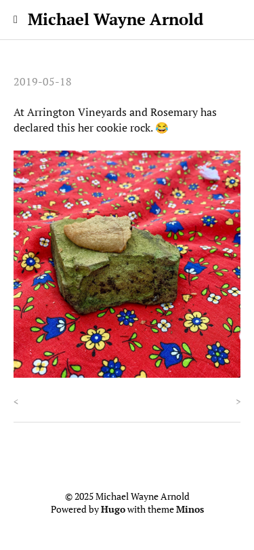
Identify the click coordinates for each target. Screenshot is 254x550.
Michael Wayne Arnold (115, 19)
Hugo (113, 509)
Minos (190, 509)
